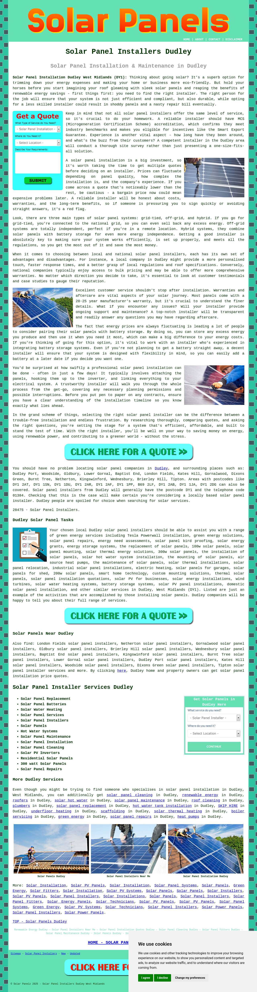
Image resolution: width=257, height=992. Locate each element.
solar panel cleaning (129, 795)
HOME (186, 39)
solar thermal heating (178, 811)
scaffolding (113, 811)
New (63, 953)
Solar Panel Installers (74, 896)
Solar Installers (224, 891)
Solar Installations (124, 896)
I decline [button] (162, 977)
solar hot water (71, 800)
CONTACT (214, 39)
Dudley (161, 468)
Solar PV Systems (124, 891)
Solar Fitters (44, 891)
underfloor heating (51, 811)
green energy (71, 817)
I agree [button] (145, 977)
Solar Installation (46, 886)
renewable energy (200, 795)
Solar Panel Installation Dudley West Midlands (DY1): (70, 77)
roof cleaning (206, 800)
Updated (75, 953)
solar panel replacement (81, 806)
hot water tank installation (162, 806)
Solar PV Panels (88, 886)
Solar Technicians (115, 902)
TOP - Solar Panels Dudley (40, 922)
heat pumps (188, 817)
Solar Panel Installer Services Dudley (73, 687)
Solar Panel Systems (175, 886)
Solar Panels (215, 886)
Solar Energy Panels (69, 902)
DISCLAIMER (233, 39)
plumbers (21, 806)
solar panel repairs (130, 817)
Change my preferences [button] (190, 977)
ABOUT (199, 39)
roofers (20, 800)
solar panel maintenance (139, 800)
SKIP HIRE (228, 806)
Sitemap (16, 953)
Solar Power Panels (222, 907)
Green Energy (46, 907)
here (121, 671)
